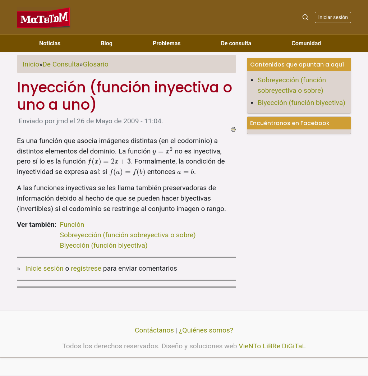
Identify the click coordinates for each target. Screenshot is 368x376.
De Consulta (60, 64)
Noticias (49, 43)
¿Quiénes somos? (206, 330)
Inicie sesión (44, 268)
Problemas (166, 43)
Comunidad (306, 43)
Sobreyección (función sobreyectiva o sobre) (128, 235)
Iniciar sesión (333, 17)
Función (72, 224)
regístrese (86, 268)
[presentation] (162, 151)
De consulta (236, 43)
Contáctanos (154, 330)
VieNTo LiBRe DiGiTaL (272, 346)
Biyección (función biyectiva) (104, 245)
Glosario (96, 64)
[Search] (305, 17)
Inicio (31, 64)
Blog (106, 43)
